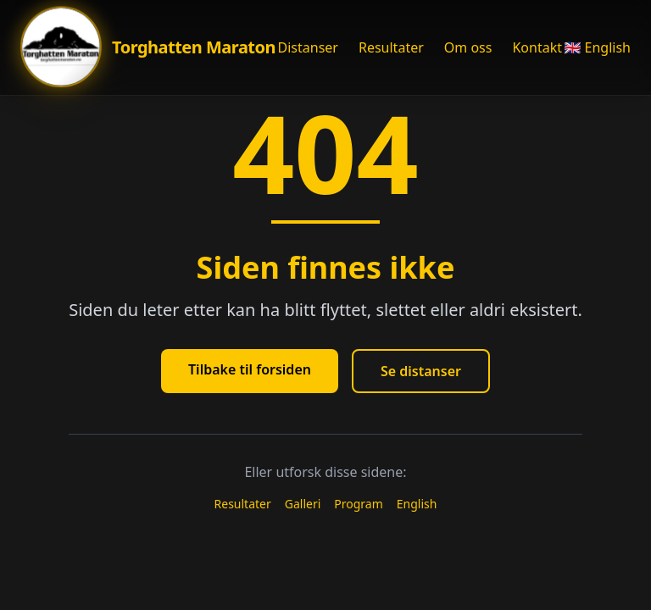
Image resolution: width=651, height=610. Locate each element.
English (417, 504)
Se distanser (421, 371)
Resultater (391, 47)
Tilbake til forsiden (249, 369)
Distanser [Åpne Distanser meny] (308, 47)
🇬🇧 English (597, 47)
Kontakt (537, 47)
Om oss (468, 47)
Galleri (303, 504)
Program (358, 504)
